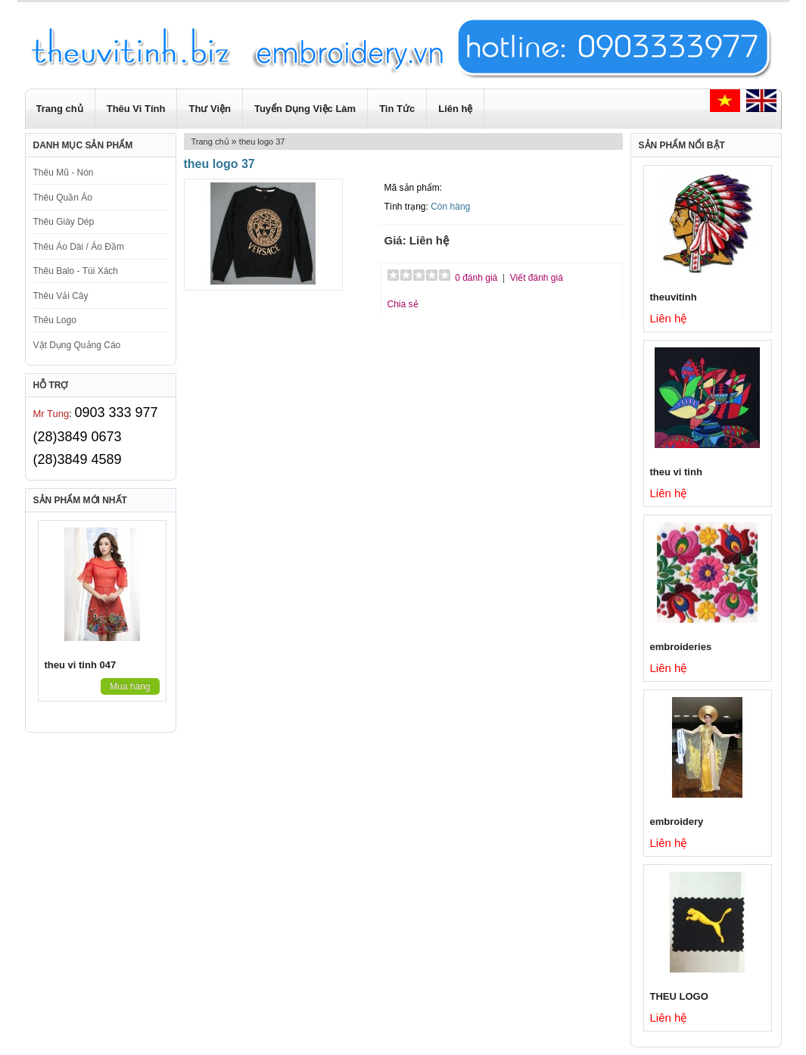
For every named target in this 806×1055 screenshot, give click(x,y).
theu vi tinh (676, 472)
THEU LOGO (679, 996)
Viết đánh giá (536, 277)
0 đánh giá (476, 277)
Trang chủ (59, 108)
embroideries (681, 646)
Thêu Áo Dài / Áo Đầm (78, 246)
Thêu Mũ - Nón (63, 172)
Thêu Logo (54, 320)
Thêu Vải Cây (61, 296)
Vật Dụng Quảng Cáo (77, 345)
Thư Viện (209, 108)
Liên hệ (455, 108)
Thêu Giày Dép (64, 221)
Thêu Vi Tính (136, 108)
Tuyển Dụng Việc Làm (305, 108)
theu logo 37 (262, 141)
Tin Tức (397, 108)
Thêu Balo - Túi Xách (76, 271)
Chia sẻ (403, 304)
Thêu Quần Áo (62, 197)
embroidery (677, 821)
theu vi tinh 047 (81, 665)
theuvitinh (673, 297)
